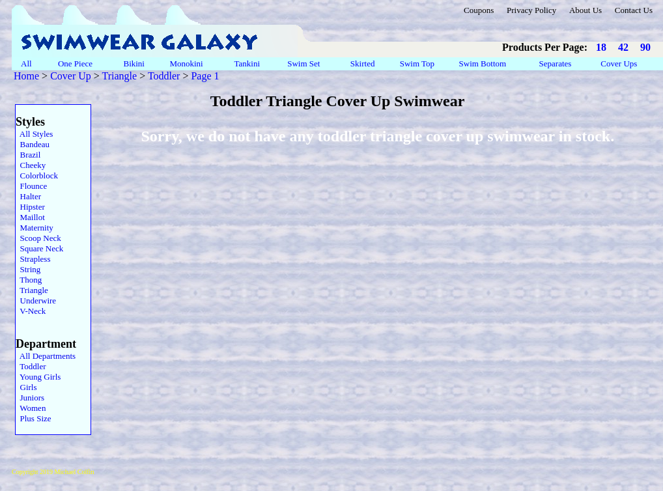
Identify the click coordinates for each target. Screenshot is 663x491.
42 (623, 47)
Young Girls (38, 377)
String (28, 269)
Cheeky (31, 165)
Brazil (28, 155)
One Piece (76, 63)
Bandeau (32, 144)
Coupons (479, 10)
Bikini (134, 63)
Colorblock (37, 175)
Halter (28, 196)
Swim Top (417, 63)
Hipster (30, 207)
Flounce (31, 186)
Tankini (248, 63)
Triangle (119, 75)
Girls (26, 387)
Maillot (30, 217)
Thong (29, 280)
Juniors (30, 397)
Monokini (186, 63)
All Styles (34, 134)
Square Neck (39, 248)
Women (31, 408)
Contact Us (634, 10)
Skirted (363, 63)
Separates (555, 63)
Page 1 (205, 75)
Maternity (34, 227)
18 (601, 47)
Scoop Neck (38, 238)
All (26, 63)
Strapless (33, 259)
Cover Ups (619, 63)
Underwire (36, 300)
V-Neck (31, 311)
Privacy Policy (531, 10)
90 (645, 47)
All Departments (46, 356)
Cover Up (70, 75)
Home (26, 75)
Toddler (164, 75)
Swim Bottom (482, 63)
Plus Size (33, 418)
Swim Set (304, 63)
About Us (585, 10)
